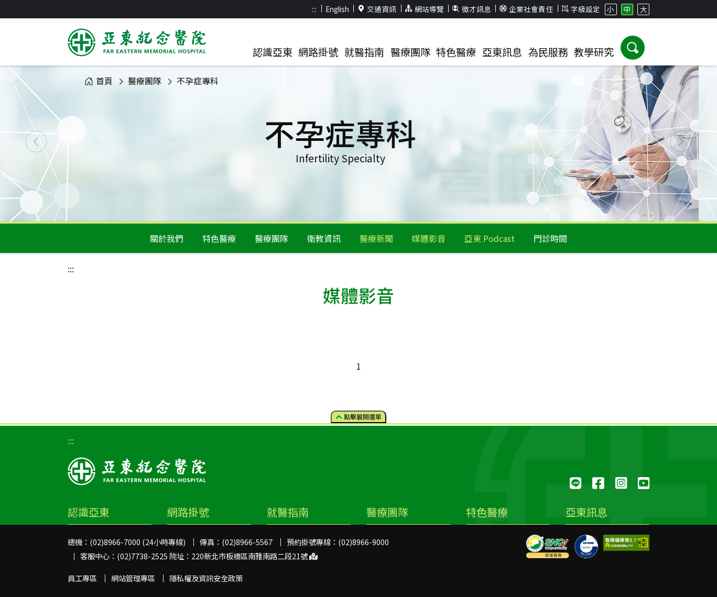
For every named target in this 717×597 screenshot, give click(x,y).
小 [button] (610, 9)
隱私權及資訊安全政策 (206, 577)
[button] (632, 47)
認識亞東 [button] (272, 52)
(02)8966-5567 (247, 541)
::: (314, 9)
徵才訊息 (471, 9)
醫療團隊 (144, 80)
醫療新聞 (376, 238)
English (337, 9)
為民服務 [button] (548, 52)
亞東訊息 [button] (502, 52)
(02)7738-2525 (142, 555)
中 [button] (627, 9)
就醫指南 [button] (364, 52)
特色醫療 (219, 238)
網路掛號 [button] (318, 52)
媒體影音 (429, 238)
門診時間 (550, 238)
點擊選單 (359, 417)
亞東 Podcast (489, 238)
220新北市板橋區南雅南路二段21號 (254, 555)
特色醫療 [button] (456, 52)
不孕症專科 (198, 80)
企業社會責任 (526, 9)
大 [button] (643, 9)
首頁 (98, 80)
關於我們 (166, 238)
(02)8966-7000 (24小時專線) (138, 541)
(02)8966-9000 (363, 541)
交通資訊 (377, 9)
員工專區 (82, 577)
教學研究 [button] (594, 52)
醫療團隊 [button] (410, 52)
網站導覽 (424, 9)
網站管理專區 (133, 577)
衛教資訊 (324, 238)
